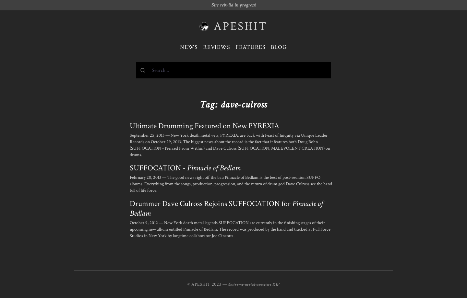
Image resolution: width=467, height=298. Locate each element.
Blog (279, 47)
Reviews (216, 47)
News (189, 47)
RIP (276, 284)
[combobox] (233, 70)
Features (250, 47)
